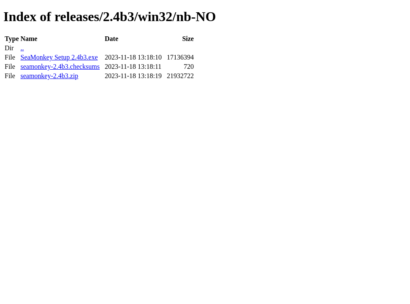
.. (22, 48)
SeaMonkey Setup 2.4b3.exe (59, 57)
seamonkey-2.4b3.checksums (60, 66)
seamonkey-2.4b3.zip (49, 75)
